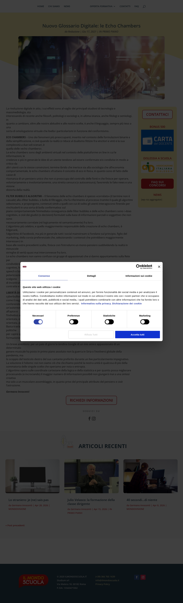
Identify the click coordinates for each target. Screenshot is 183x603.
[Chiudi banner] (159, 267)
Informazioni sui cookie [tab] (139, 275)
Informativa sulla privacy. (96, 303)
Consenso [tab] (44, 275)
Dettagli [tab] (91, 275)
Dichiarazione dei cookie (127, 303)
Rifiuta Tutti (91, 334)
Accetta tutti (137, 334)
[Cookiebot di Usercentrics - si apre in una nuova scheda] (138, 266)
